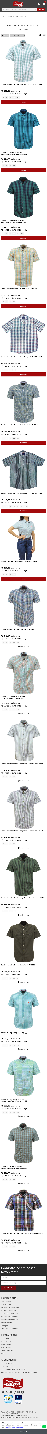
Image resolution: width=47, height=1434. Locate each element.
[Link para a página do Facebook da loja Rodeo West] (7, 1392)
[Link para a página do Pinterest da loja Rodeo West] (22, 1392)
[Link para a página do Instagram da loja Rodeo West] (3, 1392)
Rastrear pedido (7, 1304)
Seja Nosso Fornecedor (9, 1329)
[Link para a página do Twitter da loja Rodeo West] (18, 1392)
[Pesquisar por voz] (34, 9)
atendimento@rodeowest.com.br (13, 1369)
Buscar (41, 9)
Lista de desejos (7, 1350)
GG (14, 97)
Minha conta (6, 1341)
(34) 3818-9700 (7, 1363)
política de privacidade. (14, 1427)
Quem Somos (6, 1301)
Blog (2, 1353)
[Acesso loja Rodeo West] (38, 3)
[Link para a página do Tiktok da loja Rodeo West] (14, 1392)
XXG (22, 233)
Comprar (23, 102)
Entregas (4, 1326)
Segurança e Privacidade (10, 1307)
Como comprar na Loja (9, 1313)
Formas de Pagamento (9, 1320)
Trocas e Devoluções (9, 1310)
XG (18, 97)
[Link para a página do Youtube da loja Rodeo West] (10, 1392)
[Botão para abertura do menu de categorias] (3, 3)
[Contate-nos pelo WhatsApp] (44, 1426)
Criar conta (5, 1338)
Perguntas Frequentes (9, 1316)
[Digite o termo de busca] (17, 9)
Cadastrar (8, 1288)
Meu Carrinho (6, 1347)
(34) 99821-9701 (8, 1366)
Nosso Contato (6, 1323)
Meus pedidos (6, 1344)
